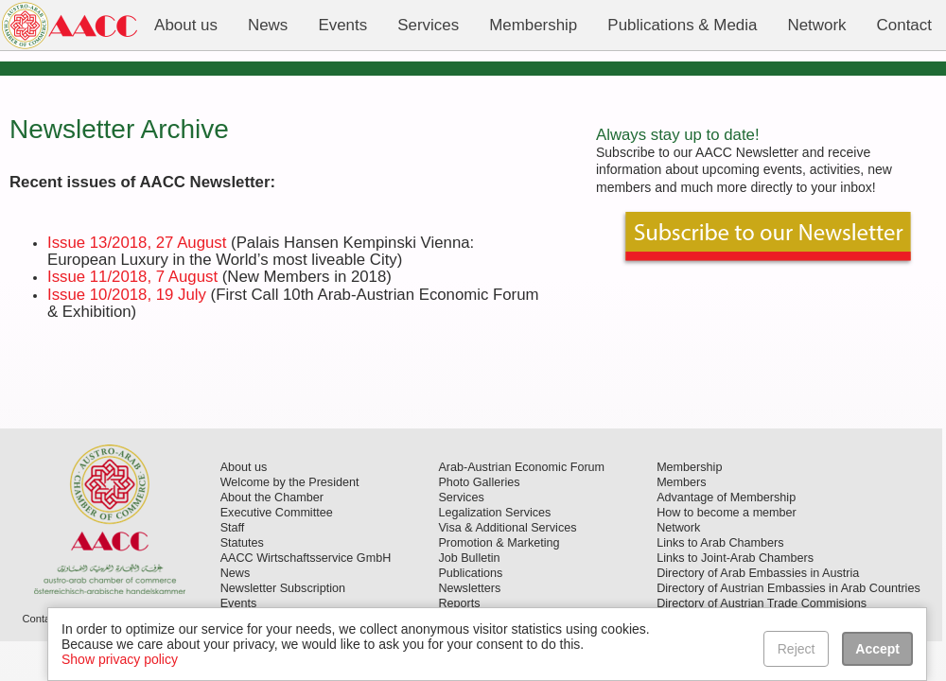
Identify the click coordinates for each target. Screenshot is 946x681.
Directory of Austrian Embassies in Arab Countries (788, 588)
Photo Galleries (478, 482)
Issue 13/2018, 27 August (136, 243)
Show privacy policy (119, 659)
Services (460, 497)
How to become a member (727, 512)
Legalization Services (494, 512)
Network (678, 527)
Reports (459, 603)
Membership (689, 467)
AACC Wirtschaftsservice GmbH (306, 558)
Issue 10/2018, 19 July (126, 295)
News (235, 573)
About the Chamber (272, 497)
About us (244, 467)
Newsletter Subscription (282, 588)
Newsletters (469, 588)
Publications (470, 573)
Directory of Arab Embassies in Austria (758, 573)
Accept (877, 648)
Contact (40, 618)
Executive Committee (276, 512)
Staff (232, 527)
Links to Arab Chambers (720, 543)
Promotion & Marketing (498, 543)
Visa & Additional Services (507, 527)
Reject (796, 648)
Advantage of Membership (726, 497)
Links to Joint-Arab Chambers (735, 558)
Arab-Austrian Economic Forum (521, 467)
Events (238, 603)
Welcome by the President (289, 482)
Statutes (242, 543)
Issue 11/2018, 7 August (132, 277)
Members (681, 482)
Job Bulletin (468, 558)
